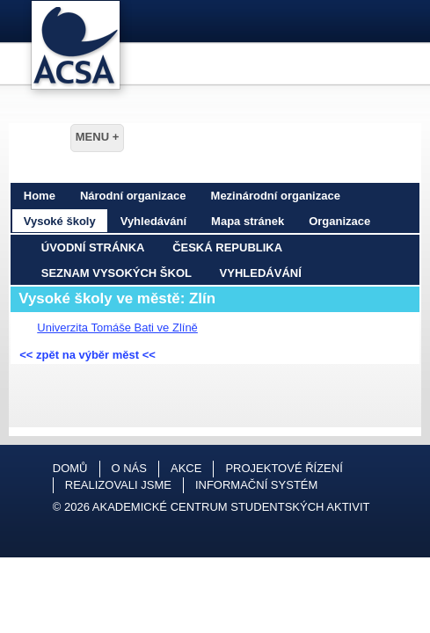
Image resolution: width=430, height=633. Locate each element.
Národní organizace (133, 195)
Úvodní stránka (93, 247)
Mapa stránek (247, 221)
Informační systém (256, 484)
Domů (70, 468)
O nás (129, 468)
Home (39, 195)
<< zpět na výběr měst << (87, 354)
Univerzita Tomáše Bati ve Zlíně (117, 327)
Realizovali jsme (118, 484)
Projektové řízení (283, 468)
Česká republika (227, 247)
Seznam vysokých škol (116, 273)
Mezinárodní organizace (275, 195)
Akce (186, 468)
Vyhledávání (153, 221)
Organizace (339, 221)
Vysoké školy (60, 221)
